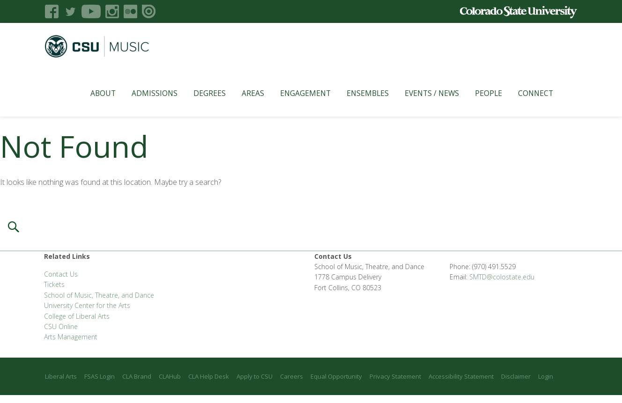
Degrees (198, 93)
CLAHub (170, 376)
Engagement (294, 93)
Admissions (143, 93)
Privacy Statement (395, 376)
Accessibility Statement (461, 376)
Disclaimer (516, 376)
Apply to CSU (255, 376)
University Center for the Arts (87, 305)
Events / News (420, 93)
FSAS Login (99, 376)
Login (545, 376)
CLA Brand (136, 376)
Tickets (54, 284)
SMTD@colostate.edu (501, 276)
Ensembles (356, 93)
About (91, 93)
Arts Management (70, 336)
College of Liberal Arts (77, 316)
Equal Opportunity (336, 376)
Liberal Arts (61, 376)
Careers (291, 376)
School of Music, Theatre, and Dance (99, 295)
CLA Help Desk (208, 376)
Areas (241, 93)
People (477, 93)
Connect (524, 93)
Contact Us (61, 274)
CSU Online (61, 326)
